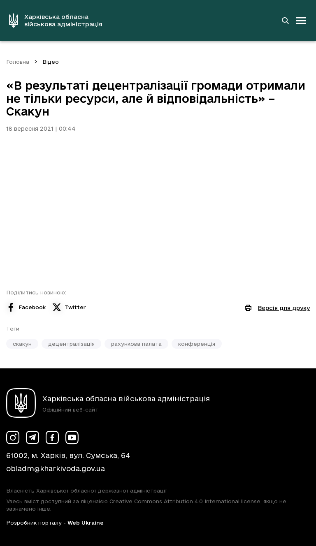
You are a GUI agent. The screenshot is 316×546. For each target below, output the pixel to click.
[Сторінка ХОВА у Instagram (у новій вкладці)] (12, 437)
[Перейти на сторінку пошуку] (285, 20)
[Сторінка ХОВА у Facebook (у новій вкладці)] (52, 437)
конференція (196, 344)
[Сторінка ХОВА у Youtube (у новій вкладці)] (72, 437)
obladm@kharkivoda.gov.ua (55, 468)
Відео (50, 62)
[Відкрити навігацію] (301, 20)
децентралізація (71, 344)
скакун (22, 344)
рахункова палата (136, 344)
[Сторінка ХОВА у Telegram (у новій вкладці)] (32, 437)
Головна (17, 62)
